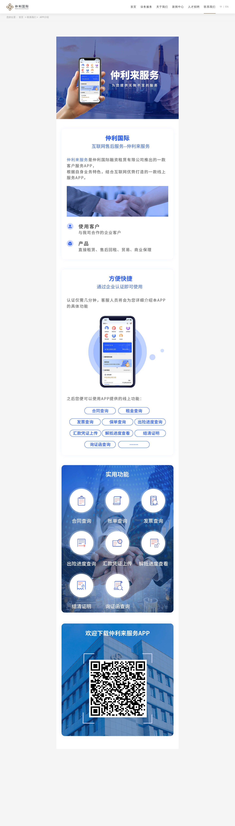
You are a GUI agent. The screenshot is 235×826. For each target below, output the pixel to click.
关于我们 (162, 6)
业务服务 (146, 6)
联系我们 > (32, 17)
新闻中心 (178, 6)
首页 (133, 6)
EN (226, 6)
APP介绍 (44, 17)
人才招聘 (194, 6)
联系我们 (210, 6)
